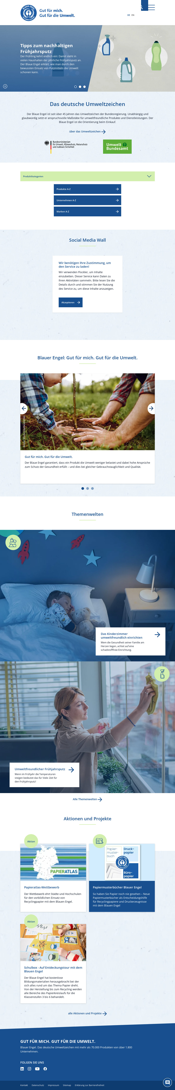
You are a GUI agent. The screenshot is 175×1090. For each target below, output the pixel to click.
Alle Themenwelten (85, 799)
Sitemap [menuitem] (70, 1085)
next (149, 408)
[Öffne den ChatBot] (167, 1082)
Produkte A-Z (64, 189)
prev (26, 408)
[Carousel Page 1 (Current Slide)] (74, 86)
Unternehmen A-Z (66, 200)
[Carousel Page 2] (79, 86)
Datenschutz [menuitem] (39, 1085)
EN (133, 15)
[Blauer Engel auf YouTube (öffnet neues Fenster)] (37, 1068)
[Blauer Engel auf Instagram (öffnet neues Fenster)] (29, 1068)
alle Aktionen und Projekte (84, 1013)
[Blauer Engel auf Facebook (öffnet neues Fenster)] (45, 1068)
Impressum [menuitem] (55, 1085)
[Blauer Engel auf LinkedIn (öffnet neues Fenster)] (22, 1068)
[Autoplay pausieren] (5, 86)
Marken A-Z (63, 211)
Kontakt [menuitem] (24, 1085)
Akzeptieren (67, 302)
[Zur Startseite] (67, 13)
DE (128, 15)
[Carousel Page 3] (84, 86)
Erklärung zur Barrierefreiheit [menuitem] (93, 1085)
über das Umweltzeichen (84, 131)
